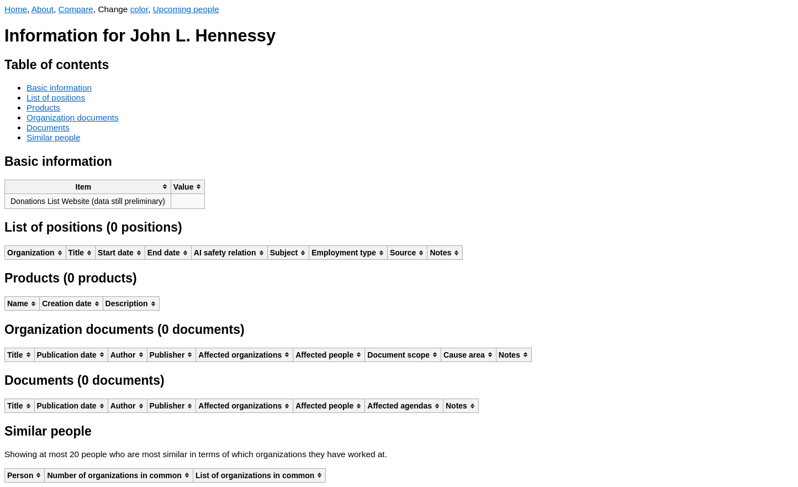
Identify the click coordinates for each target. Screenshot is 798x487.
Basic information (59, 87)
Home (15, 9)
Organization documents (73, 117)
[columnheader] (88, 186)
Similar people (54, 137)
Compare (76, 9)
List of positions (56, 97)
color (139, 9)
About (42, 9)
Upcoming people (186, 9)
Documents (48, 127)
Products (43, 107)
